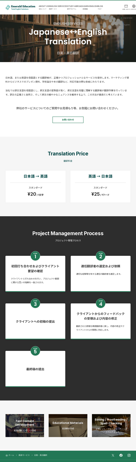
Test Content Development (24, 421)
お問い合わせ (121, 7)
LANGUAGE (131, 7)
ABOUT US (45, 5)
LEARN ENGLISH (98, 5)
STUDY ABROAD (81, 5)
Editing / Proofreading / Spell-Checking (111, 421)
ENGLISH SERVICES (62, 5)
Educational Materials (67, 420)
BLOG (111, 5)
